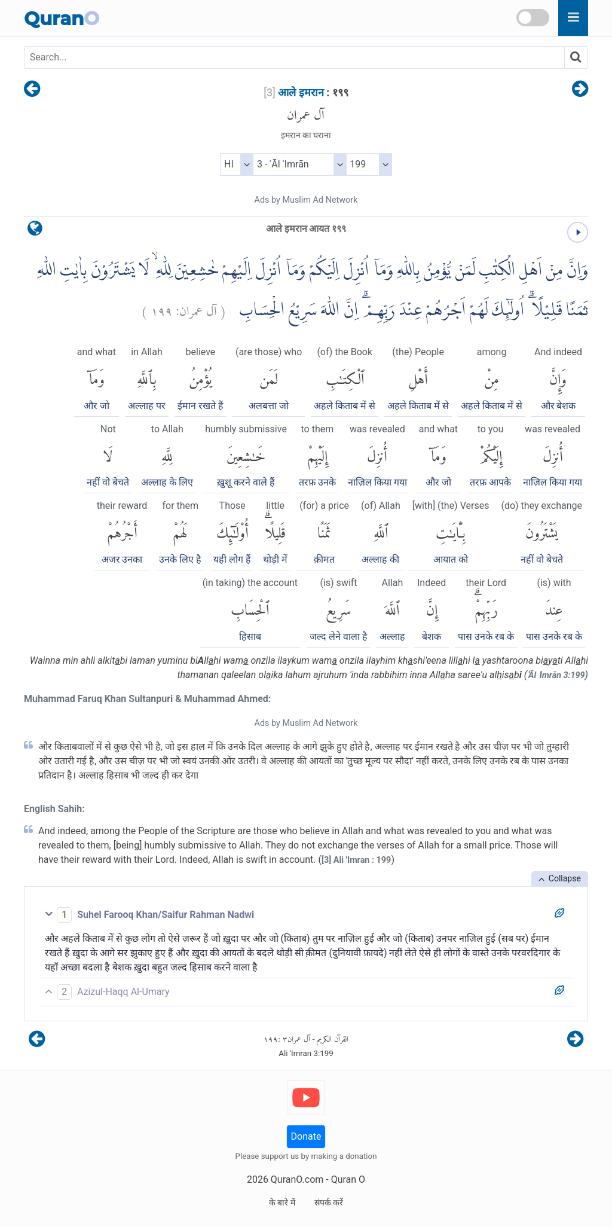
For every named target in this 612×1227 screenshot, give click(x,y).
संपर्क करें (328, 1202)
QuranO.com (297, 1179)
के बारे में (282, 1202)
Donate (306, 1136)
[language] (35, 231)
